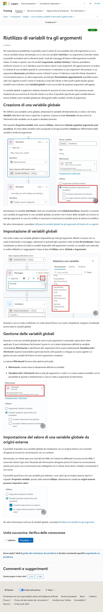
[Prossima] (84, 3)
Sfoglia (26, 16)
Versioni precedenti (69, 596)
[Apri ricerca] (90, 3)
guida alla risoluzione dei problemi (39, 553)
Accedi (97, 3)
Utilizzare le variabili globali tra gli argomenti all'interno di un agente (66, 224)
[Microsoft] (5, 3)
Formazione (16, 16)
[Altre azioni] (97, 17)
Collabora (93, 596)
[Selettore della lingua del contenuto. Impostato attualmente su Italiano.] (9, 590)
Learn (5, 16)
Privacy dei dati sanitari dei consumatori (30, 600)
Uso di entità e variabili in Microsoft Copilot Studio (52, 16)
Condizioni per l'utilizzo (61, 600)
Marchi (6, 604)
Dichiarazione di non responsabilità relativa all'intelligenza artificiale (30, 596)
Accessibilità (79, 600)
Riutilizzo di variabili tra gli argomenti (76, 522)
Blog (82, 596)
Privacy (6, 600)
